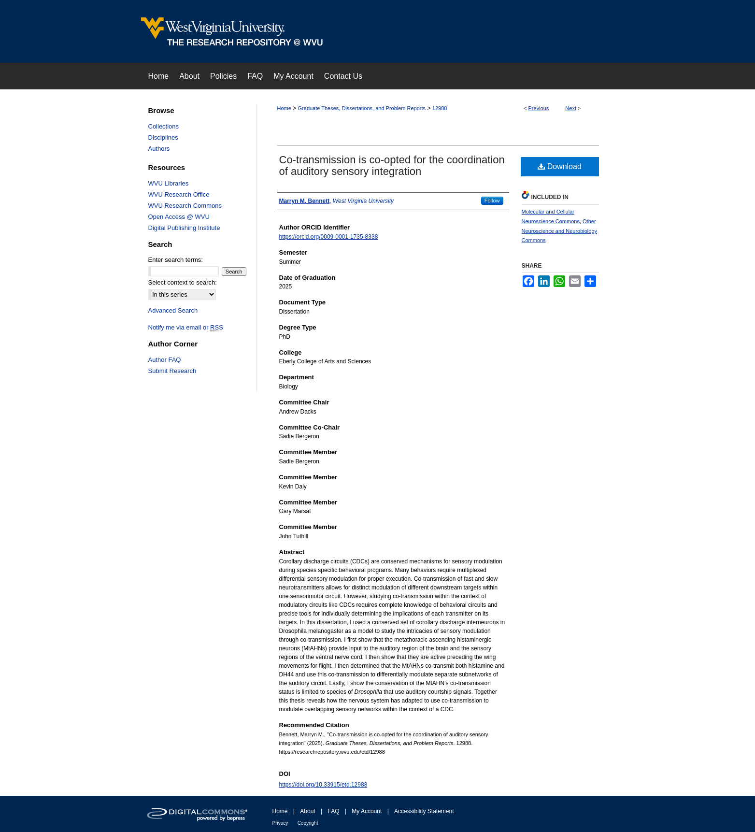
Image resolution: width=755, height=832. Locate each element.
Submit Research (172, 370)
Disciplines (163, 137)
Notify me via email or (185, 327)
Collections (163, 126)
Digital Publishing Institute (184, 227)
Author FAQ (164, 359)
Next (570, 108)
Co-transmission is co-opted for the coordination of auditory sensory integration (392, 165)
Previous (538, 108)
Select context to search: (182, 282)
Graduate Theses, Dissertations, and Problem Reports (362, 108)
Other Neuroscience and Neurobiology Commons (560, 231)
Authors (159, 148)
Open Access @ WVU (179, 216)
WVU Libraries (168, 183)
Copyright (308, 823)
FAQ (333, 811)
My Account (367, 811)
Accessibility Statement (424, 811)
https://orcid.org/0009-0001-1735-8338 (328, 236)
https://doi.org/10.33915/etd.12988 (323, 784)
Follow (492, 200)
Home (284, 108)
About (307, 811)
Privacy (280, 823)
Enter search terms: (175, 259)
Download (560, 166)
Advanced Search (173, 310)
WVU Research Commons (185, 205)
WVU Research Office (179, 194)
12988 (439, 108)
